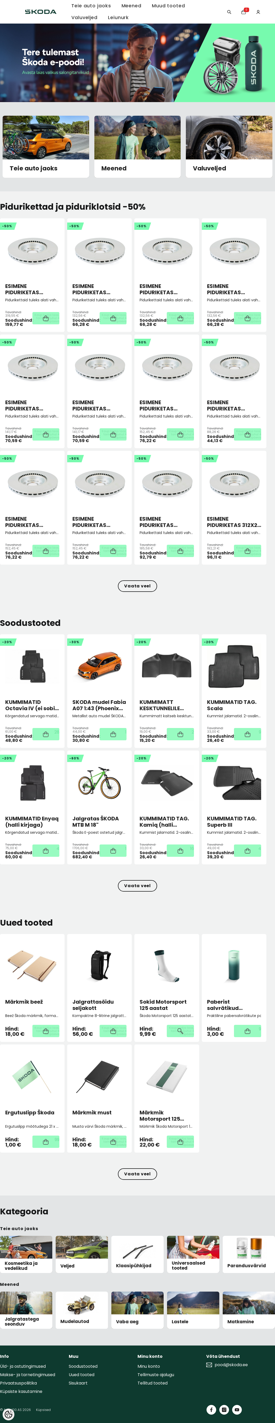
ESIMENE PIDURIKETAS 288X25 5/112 (22, 522)
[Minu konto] (257, 11)
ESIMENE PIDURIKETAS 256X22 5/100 (157, 289)
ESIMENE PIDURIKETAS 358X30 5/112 (22, 289)
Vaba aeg (127, 1321)
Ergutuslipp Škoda (29, 1112)
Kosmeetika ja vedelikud (21, 1266)
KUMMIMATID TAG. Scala (231, 705)
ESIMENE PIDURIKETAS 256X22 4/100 (90, 289)
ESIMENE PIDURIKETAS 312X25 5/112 (234, 522)
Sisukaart (78, 1383)
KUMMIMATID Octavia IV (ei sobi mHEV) (30, 705)
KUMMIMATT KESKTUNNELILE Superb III (160, 705)
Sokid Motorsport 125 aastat (163, 1005)
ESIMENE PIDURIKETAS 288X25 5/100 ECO (231, 405)
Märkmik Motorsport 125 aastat (160, 1115)
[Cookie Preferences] (8, 1414)
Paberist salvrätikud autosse (223, 1005)
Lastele (180, 1321)
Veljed (67, 1266)
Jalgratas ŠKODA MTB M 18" (95, 821)
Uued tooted (81, 1375)
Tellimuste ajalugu (156, 1375)
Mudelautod (74, 1321)
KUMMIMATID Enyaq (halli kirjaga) (32, 821)
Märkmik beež (24, 1002)
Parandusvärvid (246, 1265)
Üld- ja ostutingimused (23, 1366)
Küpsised (43, 1410)
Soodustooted (83, 1366)
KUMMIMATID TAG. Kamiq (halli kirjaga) (164, 821)
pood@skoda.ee (231, 1365)
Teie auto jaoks (34, 168)
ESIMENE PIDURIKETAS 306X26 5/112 (157, 522)
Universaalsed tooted (188, 1265)
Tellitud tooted (153, 1383)
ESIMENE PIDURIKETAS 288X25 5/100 (157, 405)
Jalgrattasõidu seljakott (93, 1005)
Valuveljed (209, 168)
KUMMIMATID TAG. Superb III (231, 821)
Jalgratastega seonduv (22, 1321)
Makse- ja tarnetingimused (27, 1375)
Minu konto (149, 1366)
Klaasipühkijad (133, 1265)
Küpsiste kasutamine (21, 1391)
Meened (114, 168)
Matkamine (240, 1321)
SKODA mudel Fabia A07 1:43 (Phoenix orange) (99, 705)
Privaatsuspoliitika (18, 1383)
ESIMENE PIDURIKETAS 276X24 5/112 (89, 405)
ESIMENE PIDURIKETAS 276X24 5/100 (23, 405)
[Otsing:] (225, 12)
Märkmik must (92, 1112)
